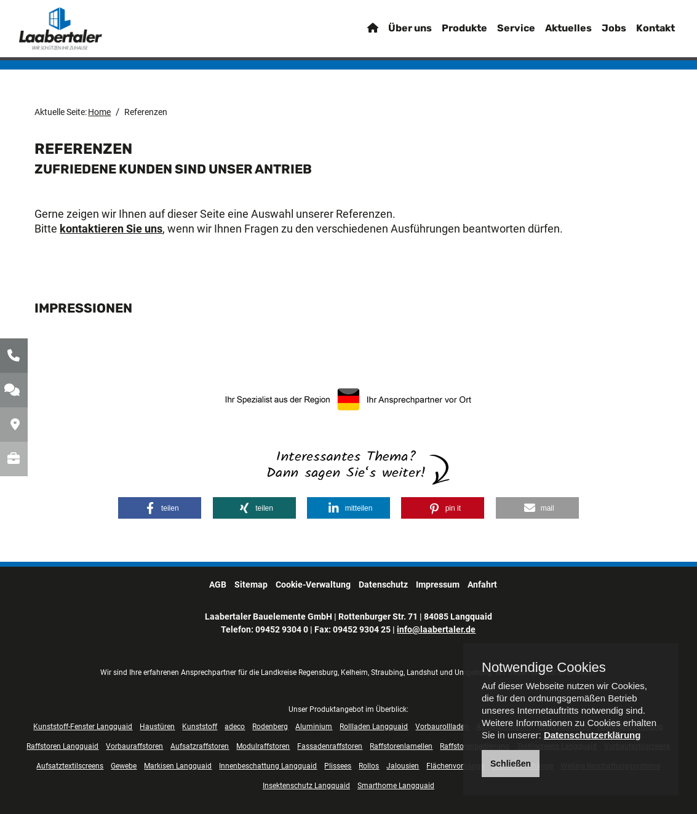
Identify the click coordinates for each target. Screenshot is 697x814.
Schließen (510, 763)
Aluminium (313, 726)
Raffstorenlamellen (401, 746)
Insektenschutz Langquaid (306, 785)
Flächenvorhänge (455, 766)
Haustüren (157, 726)
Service (501, 33)
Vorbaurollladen (442, 726)
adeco (235, 726)
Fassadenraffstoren (329, 746)
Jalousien (402, 766)
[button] (159, 508)
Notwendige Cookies (544, 667)
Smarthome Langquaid (395, 785)
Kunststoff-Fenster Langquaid (82, 726)
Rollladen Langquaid (374, 726)
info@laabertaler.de (436, 629)
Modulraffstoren (263, 746)
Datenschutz (383, 584)
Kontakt (640, 33)
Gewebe (124, 766)
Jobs (598, 33)
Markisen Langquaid (178, 766)
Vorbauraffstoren (134, 746)
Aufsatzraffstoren (199, 746)
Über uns (394, 33)
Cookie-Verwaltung (313, 584)
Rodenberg (270, 726)
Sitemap (251, 584)
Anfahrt (482, 584)
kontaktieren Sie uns (111, 228)
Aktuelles (553, 33)
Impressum (438, 584)
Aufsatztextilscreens (69, 766)
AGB (217, 584)
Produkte (449, 33)
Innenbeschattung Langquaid (268, 766)
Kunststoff (199, 726)
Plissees (337, 766)
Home (99, 112)
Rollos (369, 766)
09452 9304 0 (281, 629)
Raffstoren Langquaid (62, 746)
